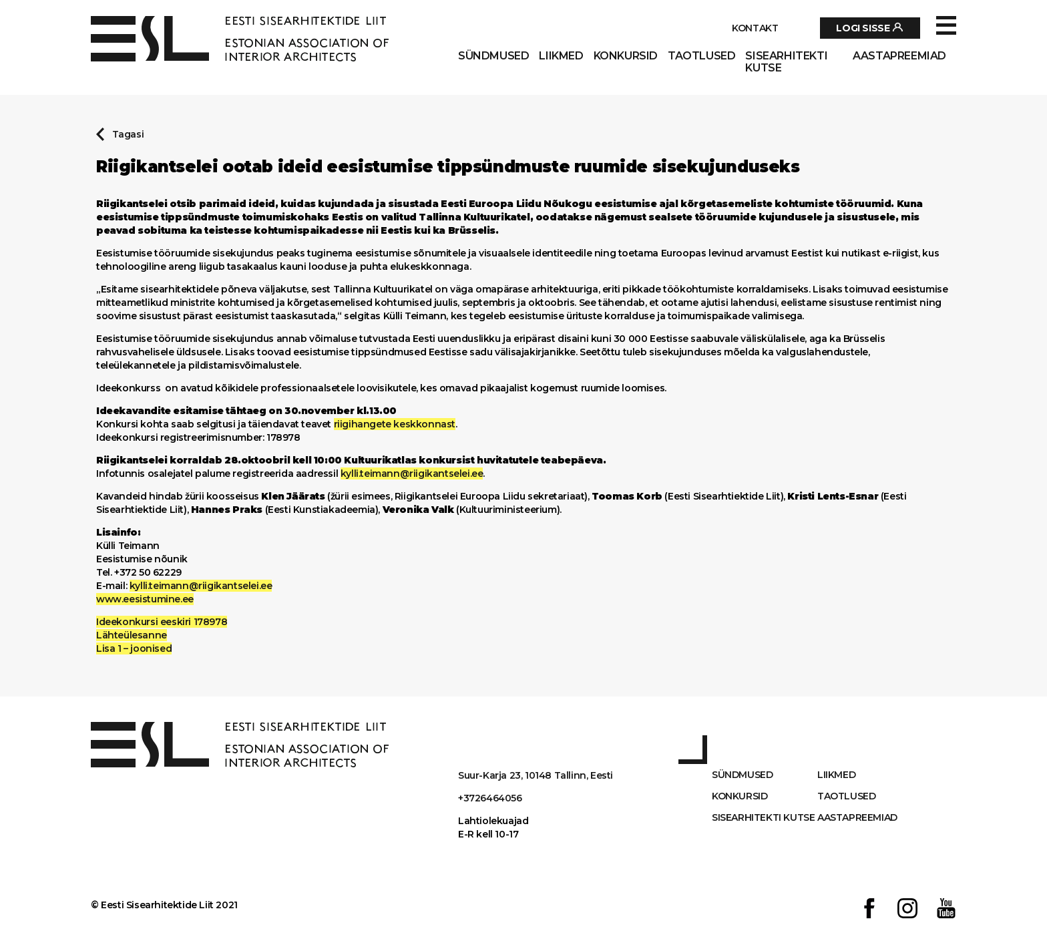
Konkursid (626, 56)
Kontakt (755, 28)
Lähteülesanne (131, 635)
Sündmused (493, 56)
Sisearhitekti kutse (786, 62)
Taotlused (701, 56)
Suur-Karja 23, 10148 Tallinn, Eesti (535, 775)
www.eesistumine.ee (145, 599)
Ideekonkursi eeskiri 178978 (161, 622)
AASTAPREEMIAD (899, 56)
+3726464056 (490, 798)
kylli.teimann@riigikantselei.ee (412, 473)
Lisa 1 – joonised (134, 648)
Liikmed (561, 56)
